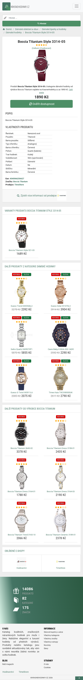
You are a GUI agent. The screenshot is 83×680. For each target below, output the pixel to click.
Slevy (46, 648)
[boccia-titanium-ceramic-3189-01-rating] (60, 507)
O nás (46, 664)
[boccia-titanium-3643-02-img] (21, 434)
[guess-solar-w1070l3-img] (60, 292)
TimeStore (19, 184)
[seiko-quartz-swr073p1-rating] (21, 322)
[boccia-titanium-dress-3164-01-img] (21, 477)
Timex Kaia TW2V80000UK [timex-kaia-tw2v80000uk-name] (61, 392)
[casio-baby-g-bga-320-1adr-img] (60, 335)
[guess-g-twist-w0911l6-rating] (21, 365)
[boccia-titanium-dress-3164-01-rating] (21, 464)
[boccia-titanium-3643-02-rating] (21, 421)
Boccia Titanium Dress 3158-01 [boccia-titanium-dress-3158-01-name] (61, 448)
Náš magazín (8, 664)
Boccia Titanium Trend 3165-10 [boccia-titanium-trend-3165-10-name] (21, 535)
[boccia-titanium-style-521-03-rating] (21, 223)
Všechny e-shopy (51, 642)
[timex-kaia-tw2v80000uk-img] (60, 378)
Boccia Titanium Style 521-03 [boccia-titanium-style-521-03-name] (21, 250)
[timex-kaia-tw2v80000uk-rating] (60, 365)
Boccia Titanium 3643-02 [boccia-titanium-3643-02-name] (22, 448)
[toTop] (79, 678)
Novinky (47, 645)
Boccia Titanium (20, 181)
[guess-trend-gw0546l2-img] (21, 292)
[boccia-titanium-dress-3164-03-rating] (60, 464)
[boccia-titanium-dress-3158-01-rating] (60, 421)
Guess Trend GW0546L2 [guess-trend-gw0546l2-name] (21, 306)
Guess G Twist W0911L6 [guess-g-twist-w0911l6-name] (22, 392)
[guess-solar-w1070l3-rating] (60, 278)
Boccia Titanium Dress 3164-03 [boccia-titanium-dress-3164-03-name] (61, 491)
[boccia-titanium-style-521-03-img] (21, 236)
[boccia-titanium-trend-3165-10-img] (21, 520)
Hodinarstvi (8, 672)
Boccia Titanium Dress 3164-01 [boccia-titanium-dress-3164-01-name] (21, 491)
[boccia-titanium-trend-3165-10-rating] (21, 507)
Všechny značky (50, 639)
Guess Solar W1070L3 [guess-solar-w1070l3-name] (61, 306)
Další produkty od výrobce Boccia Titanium (30, 408)
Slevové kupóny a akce (53, 632)
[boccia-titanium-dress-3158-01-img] (60, 434)
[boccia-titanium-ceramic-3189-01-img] (60, 520)
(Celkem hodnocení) (41, 48)
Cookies (47, 667)
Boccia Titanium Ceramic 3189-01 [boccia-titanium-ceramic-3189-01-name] (61, 535)
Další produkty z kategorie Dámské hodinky (30, 266)
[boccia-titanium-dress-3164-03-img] (60, 477)
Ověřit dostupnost (41, 104)
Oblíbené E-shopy (14, 550)
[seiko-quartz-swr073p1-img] (21, 335)
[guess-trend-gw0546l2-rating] (21, 278)
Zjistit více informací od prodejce (41, 195)
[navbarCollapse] (77, 6)
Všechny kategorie (51, 635)
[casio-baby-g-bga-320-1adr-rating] (60, 322)
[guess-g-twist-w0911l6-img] (21, 378)
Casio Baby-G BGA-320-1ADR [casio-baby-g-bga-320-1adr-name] (61, 349)
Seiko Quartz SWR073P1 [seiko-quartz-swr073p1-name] (21, 349)
